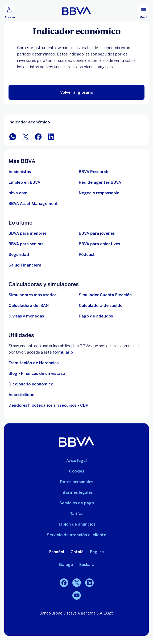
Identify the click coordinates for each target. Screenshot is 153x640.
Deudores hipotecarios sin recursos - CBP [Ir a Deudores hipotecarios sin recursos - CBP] (48, 405)
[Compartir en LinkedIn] (51, 136)
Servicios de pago (76, 503)
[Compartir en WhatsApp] (13, 136)
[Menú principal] (143, 11)
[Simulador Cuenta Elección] (105, 295)
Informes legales (76, 492)
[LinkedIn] (89, 582)
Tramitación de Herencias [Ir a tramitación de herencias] (34, 362)
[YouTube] (76, 595)
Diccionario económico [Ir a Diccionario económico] (31, 384)
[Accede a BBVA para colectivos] (99, 244)
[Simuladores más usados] (32, 295)
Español (56, 551)
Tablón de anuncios (76, 524)
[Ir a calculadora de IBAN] (29, 305)
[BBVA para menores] (28, 233)
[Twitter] (76, 582)
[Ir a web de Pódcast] (87, 254)
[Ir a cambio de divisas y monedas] (26, 316)
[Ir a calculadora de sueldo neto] (100, 305)
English (97, 551)
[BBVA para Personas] (76, 10)
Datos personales (76, 481)
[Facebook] (64, 582)
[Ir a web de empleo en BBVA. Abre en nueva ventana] (24, 182)
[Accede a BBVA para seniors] (26, 244)
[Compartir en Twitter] (25, 136)
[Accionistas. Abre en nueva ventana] (20, 172)
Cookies (76, 471)
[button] (76, 92)
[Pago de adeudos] (96, 316)
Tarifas (76, 513)
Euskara (86, 564)
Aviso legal (76, 460)
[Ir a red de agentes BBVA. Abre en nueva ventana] (100, 182)
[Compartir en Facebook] (38, 136)
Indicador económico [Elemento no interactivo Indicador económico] (29, 122)
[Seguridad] (19, 254)
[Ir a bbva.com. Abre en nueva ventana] (18, 193)
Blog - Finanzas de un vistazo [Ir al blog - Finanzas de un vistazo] (37, 373)
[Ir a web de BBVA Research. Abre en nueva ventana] (93, 172)
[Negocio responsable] (99, 193)
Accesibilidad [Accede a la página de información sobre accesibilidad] (22, 394)
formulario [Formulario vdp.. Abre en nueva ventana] (62, 352)
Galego (66, 564)
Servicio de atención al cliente (76, 534)
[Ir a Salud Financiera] (25, 265)
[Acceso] (9, 11)
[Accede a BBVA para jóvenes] (97, 233)
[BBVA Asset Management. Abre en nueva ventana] (33, 203)
